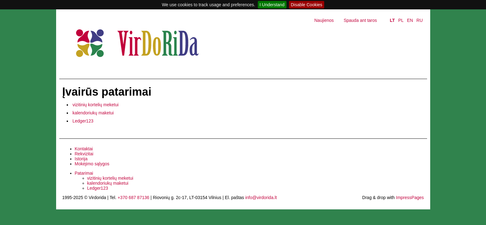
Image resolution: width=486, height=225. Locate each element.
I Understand (272, 4)
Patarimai (84, 173)
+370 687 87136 (133, 197)
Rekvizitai (84, 153)
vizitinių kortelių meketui (96, 104)
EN (410, 20)
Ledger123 (83, 120)
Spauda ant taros (360, 20)
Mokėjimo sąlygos (92, 163)
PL (400, 20)
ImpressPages (410, 197)
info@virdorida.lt (261, 197)
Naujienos (324, 20)
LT (392, 20)
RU (419, 20)
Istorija (81, 158)
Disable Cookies (306, 4)
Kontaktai (84, 148)
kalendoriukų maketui (93, 112)
